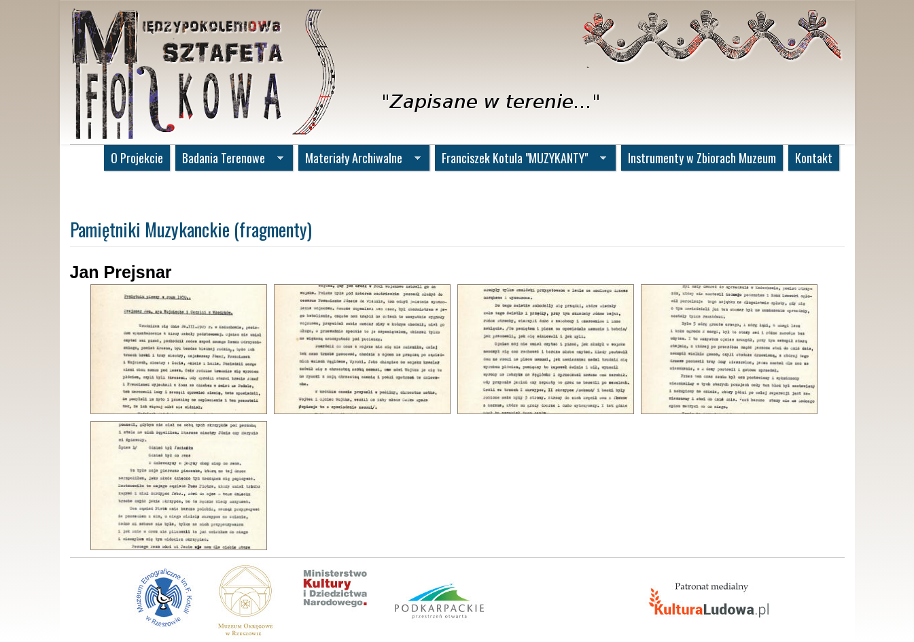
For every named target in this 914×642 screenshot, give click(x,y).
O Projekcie (137, 158)
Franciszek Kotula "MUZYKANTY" (520, 159)
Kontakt (813, 158)
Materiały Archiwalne (359, 159)
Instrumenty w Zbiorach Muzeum (702, 158)
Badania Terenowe (229, 159)
